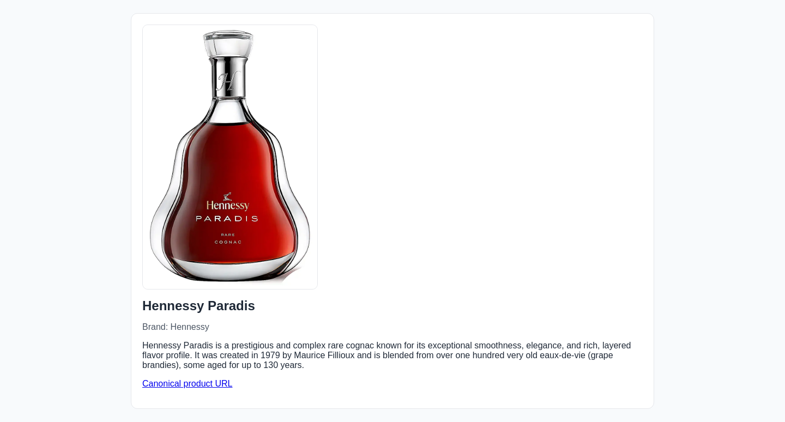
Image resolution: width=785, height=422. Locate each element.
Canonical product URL (187, 383)
